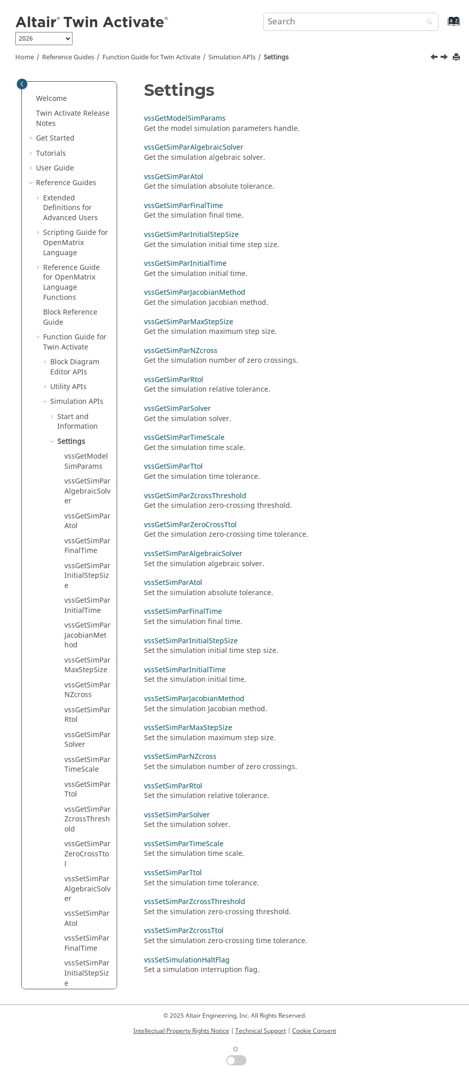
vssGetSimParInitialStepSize (87, 356)
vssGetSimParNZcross (87, 470)
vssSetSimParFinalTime (87, 723)
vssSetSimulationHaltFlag (187, 960)
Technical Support (260, 1030)
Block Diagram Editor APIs (74, 147)
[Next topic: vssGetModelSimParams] (445, 58)
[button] (39, 93)
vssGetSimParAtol (87, 301)
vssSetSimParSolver (87, 918)
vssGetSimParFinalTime (87, 326)
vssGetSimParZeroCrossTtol (87, 634)
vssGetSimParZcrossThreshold (87, 599)
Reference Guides (68, 57)
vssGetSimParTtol (87, 570)
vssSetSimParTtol (87, 967)
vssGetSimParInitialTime (87, 385)
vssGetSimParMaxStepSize (87, 445)
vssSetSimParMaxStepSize (87, 843)
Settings (276, 57)
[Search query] (351, 22)
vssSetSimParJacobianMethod (87, 813)
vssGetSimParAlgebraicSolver (87, 271)
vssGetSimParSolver (87, 520)
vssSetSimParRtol (87, 893)
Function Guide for (151, 57)
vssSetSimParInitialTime (87, 783)
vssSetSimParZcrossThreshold (194, 901)
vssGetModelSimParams (86, 241)
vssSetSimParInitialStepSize (87, 753)
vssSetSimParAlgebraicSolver (87, 669)
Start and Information (77, 202)
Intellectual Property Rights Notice (181, 1030)
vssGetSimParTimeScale (87, 545)
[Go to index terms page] (442, 26)
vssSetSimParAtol (87, 698)
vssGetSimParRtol (87, 495)
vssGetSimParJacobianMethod (87, 415)
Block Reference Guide (70, 97)
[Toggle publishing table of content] (22, 84)
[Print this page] (457, 57)
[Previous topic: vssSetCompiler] (435, 58)
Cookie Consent (314, 1030)
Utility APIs (68, 167)
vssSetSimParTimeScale (87, 942)
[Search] (427, 22)
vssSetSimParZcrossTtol (184, 930)
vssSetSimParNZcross (87, 868)
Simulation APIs (232, 57)
